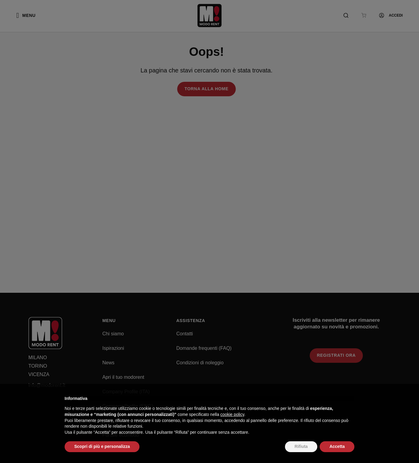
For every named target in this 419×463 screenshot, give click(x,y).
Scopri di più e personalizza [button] (102, 446)
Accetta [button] (337, 446)
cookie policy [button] (232, 414)
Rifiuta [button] (301, 446)
